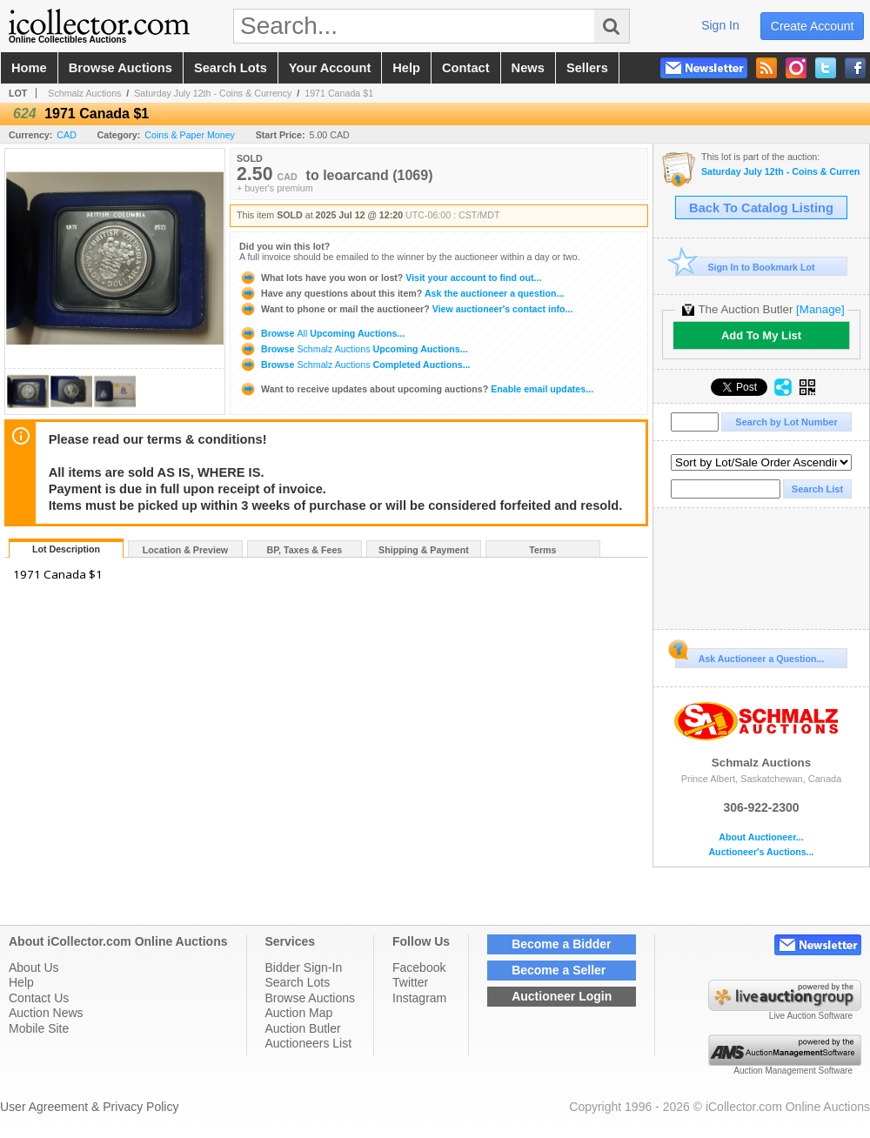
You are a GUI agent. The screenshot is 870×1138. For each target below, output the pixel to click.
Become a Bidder (561, 944)
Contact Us (39, 998)
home (29, 68)
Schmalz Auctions (84, 93)
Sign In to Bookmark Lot (745, 267)
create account (812, 26)
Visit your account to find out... (390, 277)
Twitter (410, 982)
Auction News (46, 1013)
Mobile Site (39, 1028)
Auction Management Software (793, 1070)
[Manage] (820, 309)
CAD (67, 135)
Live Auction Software (811, 1016)
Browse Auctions (310, 998)
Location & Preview (185, 550)
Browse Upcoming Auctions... (322, 333)
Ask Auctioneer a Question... (749, 656)
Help (21, 982)
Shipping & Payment (423, 550)
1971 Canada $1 (338, 93)
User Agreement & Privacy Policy (89, 1107)
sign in (720, 25)
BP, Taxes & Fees (305, 550)
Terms (542, 550)
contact (466, 68)
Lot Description (66, 549)
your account (330, 68)
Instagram (419, 998)
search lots (230, 68)
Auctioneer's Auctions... (760, 852)
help (406, 68)
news (528, 68)
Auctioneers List (308, 1043)
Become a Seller (559, 970)
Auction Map (299, 1013)
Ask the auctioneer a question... (401, 293)
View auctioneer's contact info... (405, 309)
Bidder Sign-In (304, 967)
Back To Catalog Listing (761, 208)
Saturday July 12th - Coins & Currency (212, 93)
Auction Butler (303, 1028)
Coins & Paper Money (189, 135)
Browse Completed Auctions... (355, 364)
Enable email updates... (416, 389)
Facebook (418, 967)
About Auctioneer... (761, 837)
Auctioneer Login (562, 996)
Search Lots (298, 982)
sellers (587, 68)
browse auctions (120, 68)
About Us (34, 967)
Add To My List (761, 335)
